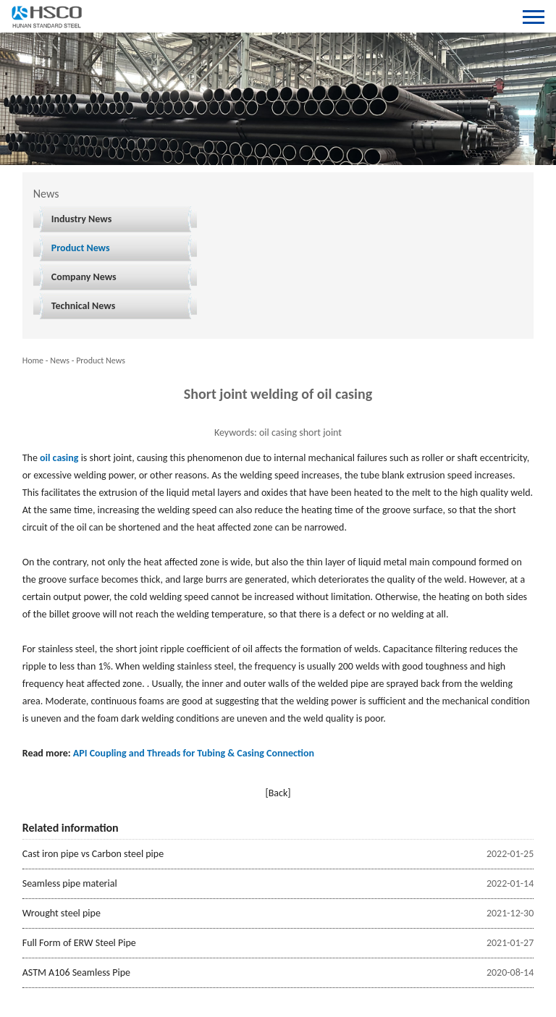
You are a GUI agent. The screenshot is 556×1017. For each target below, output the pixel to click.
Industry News (81, 219)
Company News (84, 277)
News (60, 360)
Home (32, 360)
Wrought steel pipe (61, 913)
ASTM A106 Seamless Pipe (76, 972)
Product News (80, 248)
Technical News (83, 306)
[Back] (277, 793)
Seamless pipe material (69, 883)
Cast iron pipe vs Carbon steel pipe (93, 854)
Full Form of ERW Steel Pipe (79, 943)
